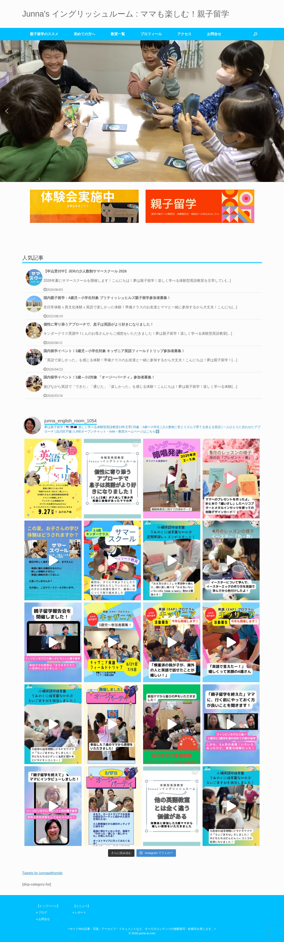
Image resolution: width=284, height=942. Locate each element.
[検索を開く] (255, 34)
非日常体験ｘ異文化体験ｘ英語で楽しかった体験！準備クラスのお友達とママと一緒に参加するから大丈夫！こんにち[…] (140, 307)
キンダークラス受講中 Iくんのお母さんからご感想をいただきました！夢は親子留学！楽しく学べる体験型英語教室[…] (137, 333)
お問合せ (214, 34)
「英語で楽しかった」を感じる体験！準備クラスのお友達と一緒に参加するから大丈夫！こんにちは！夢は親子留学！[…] (140, 360)
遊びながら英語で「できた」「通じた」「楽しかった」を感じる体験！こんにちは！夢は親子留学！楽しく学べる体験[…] (140, 386)
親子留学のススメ (44, 34)
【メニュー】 (81, 906)
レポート (80, 912)
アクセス (184, 34)
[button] (6, 111)
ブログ (42, 912)
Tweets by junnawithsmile (42, 873)
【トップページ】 (48, 906)
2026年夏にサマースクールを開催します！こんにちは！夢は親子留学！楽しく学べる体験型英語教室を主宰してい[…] (137, 280)
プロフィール (151, 34)
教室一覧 (118, 34)
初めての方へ (84, 34)
